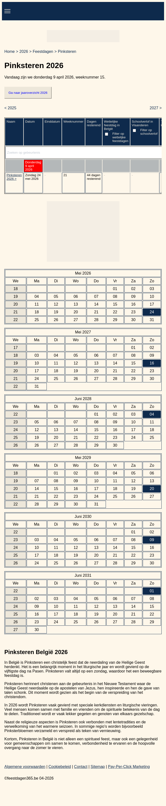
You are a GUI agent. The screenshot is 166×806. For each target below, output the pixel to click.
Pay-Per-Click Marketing (129, 767)
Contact (80, 767)
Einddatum (52, 121)
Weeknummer (73, 121)
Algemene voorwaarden (24, 767)
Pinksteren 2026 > (14, 177)
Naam (11, 121)
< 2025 (10, 108)
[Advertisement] (83, 36)
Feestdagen (43, 51)
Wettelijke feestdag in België (116, 132)
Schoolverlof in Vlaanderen (145, 128)
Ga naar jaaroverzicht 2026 (27, 93)
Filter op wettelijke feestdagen (120, 137)
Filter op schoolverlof (149, 131)
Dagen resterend (93, 123)
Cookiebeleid (59, 767)
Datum (30, 121)
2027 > (156, 108)
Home (9, 51)
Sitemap (98, 767)
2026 (23, 51)
